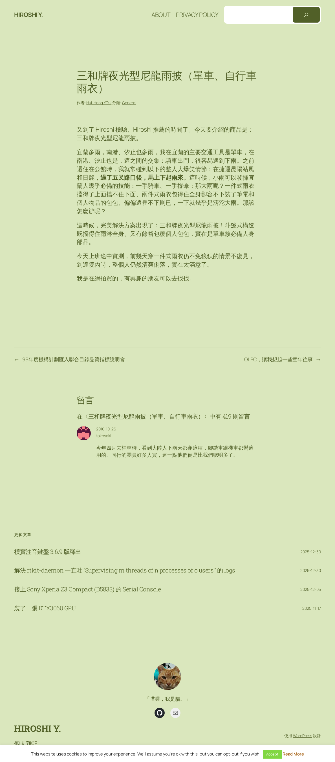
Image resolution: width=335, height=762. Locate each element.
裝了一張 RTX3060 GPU (45, 608)
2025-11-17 (311, 608)
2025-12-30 (310, 551)
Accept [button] (272, 754)
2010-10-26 (106, 429)
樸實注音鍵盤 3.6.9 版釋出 (47, 552)
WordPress (302, 735)
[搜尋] (306, 15)
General (129, 102)
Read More (293, 754)
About (161, 14)
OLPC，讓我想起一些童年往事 (278, 359)
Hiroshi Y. (28, 14)
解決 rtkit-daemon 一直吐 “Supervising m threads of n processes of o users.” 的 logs (124, 570)
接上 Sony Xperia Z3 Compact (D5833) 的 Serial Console (87, 589)
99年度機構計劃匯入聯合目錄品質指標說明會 (73, 359)
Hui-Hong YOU (98, 102)
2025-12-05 (310, 589)
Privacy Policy (197, 14)
